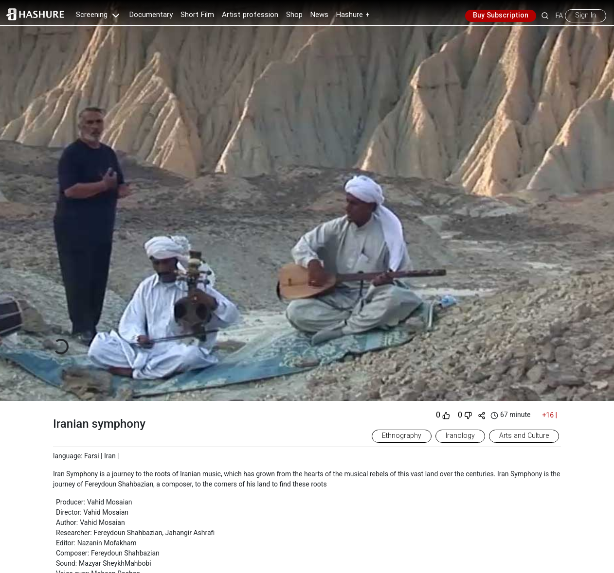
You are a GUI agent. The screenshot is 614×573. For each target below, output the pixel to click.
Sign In (585, 15)
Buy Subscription (500, 15)
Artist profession (250, 15)
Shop (294, 15)
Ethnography (401, 436)
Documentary (151, 15)
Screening (99, 15)
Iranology (460, 436)
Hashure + (353, 15)
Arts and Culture (524, 436)
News (319, 15)
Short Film (197, 15)
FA (559, 15)
